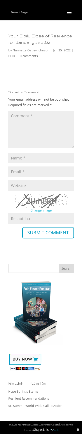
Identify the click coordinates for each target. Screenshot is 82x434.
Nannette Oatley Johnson (31, 50)
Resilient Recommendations (28, 398)
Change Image (41, 210)
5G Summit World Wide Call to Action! (35, 406)
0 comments (29, 56)
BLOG (12, 56)
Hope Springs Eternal (23, 391)
